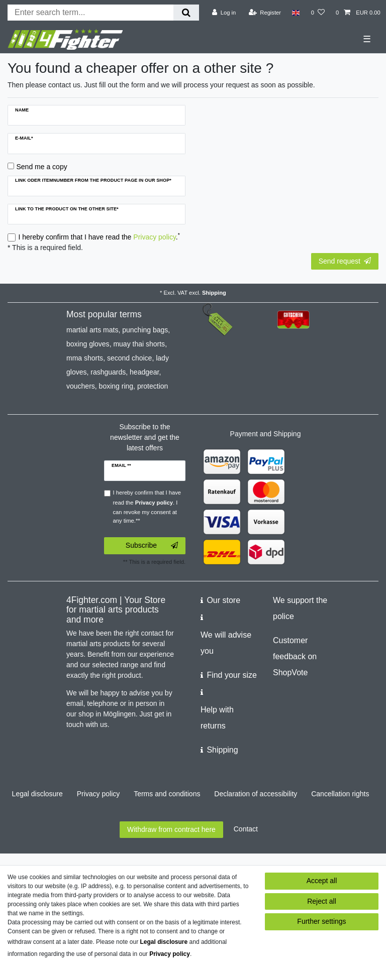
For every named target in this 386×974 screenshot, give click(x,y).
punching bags (145, 330)
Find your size (232, 675)
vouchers (80, 386)
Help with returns (217, 717)
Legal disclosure (37, 794)
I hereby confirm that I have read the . (99, 236)
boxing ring (116, 386)
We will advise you (226, 643)
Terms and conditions (167, 794)
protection (152, 386)
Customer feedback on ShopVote (295, 656)
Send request (345, 261)
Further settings (321, 921)
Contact (246, 829)
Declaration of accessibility (255, 794)
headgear (144, 372)
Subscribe (152, 545)
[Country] (295, 12)
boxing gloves (88, 344)
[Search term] (90, 13)
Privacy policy (98, 794)
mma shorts (84, 358)
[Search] (186, 13)
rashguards (108, 372)
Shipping (214, 293)
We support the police (300, 608)
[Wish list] (318, 12)
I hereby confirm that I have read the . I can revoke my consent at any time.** (147, 507)
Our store (223, 600)
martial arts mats (92, 330)
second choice (129, 358)
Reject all (321, 901)
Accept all (322, 881)
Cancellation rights (340, 794)
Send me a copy (42, 167)
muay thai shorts (139, 344)
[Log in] (224, 12)
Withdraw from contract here (171, 829)
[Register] (265, 12)
